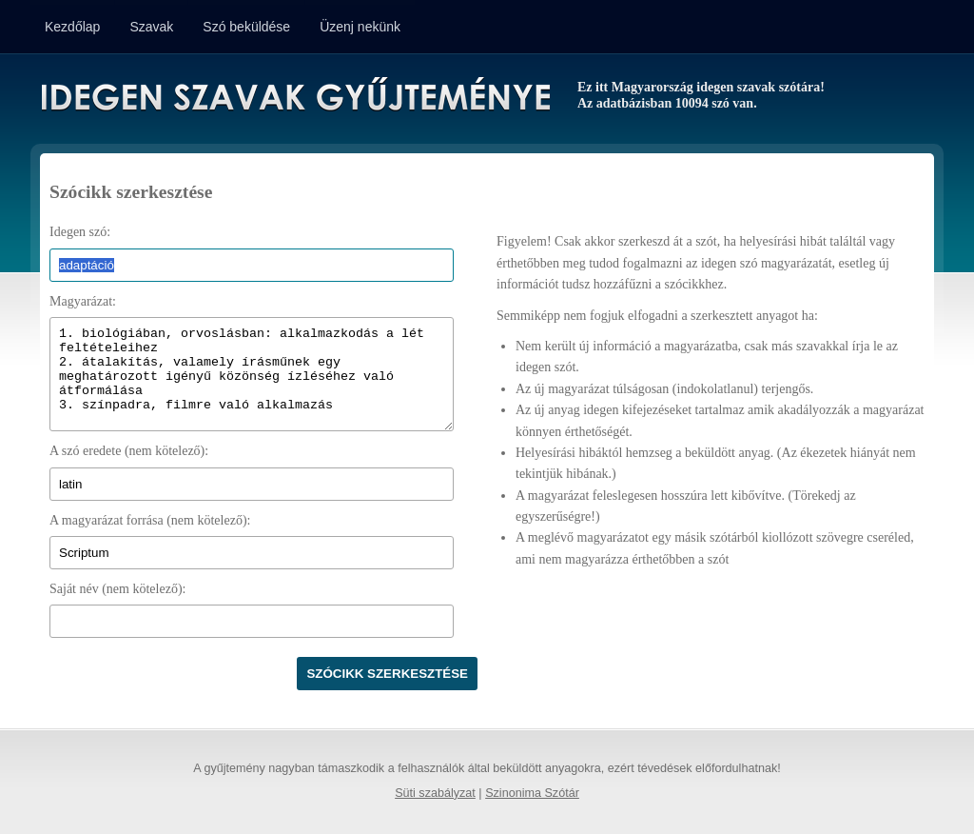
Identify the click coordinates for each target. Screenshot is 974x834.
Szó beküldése (246, 26)
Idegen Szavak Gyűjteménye (294, 97)
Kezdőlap (72, 26)
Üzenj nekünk (360, 26)
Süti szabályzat (435, 793)
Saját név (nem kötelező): (117, 589)
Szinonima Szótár (532, 793)
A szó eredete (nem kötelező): (128, 451)
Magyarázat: (82, 301)
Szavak (151, 26)
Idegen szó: (79, 232)
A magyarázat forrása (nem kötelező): (149, 520)
